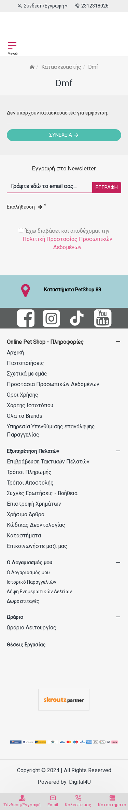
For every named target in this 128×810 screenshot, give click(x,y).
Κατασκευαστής (61, 67)
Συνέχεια (60, 135)
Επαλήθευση (25, 206)
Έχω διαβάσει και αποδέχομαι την (67, 239)
